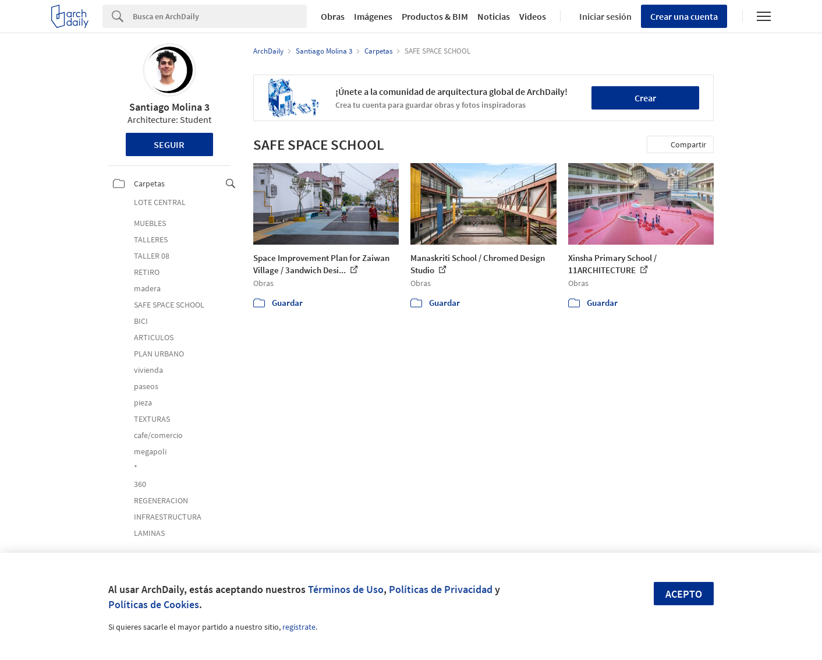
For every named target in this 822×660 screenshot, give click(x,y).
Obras (333, 16)
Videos (532, 16)
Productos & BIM (435, 16)
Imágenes (373, 16)
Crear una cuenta (684, 16)
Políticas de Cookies (153, 604)
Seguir (169, 144)
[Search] (220, 16)
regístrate (299, 627)
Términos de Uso (346, 589)
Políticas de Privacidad (441, 589)
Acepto (683, 594)
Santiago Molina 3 (169, 107)
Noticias (493, 16)
